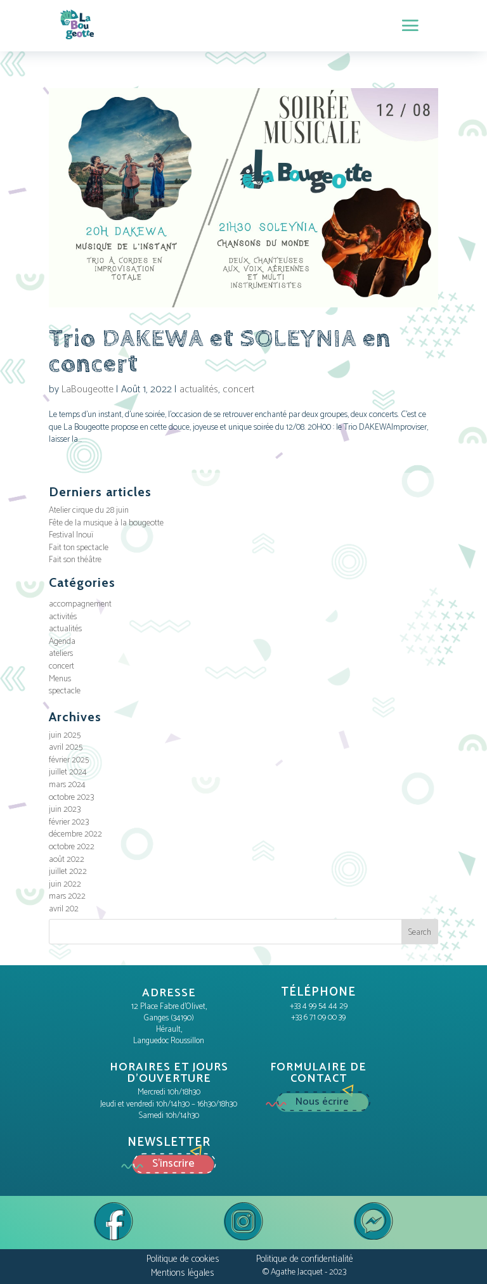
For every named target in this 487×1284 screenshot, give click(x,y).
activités (63, 617)
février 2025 (69, 760)
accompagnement (80, 604)
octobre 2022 (71, 847)
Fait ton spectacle (78, 548)
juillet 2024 (68, 772)
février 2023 (69, 822)
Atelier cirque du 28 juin (89, 510)
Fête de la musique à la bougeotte (106, 523)
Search (419, 932)
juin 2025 (65, 735)
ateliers (61, 653)
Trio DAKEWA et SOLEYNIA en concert (220, 351)
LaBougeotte (88, 389)
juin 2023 (65, 809)
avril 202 (64, 909)
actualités (198, 389)
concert (238, 389)
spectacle (65, 691)
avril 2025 (65, 747)
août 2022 (66, 859)
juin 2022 (65, 884)
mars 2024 (67, 785)
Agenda (62, 641)
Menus (60, 679)
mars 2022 (67, 896)
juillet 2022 (68, 871)
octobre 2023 (71, 797)
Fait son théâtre (75, 560)
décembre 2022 (75, 834)
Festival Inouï (71, 535)
